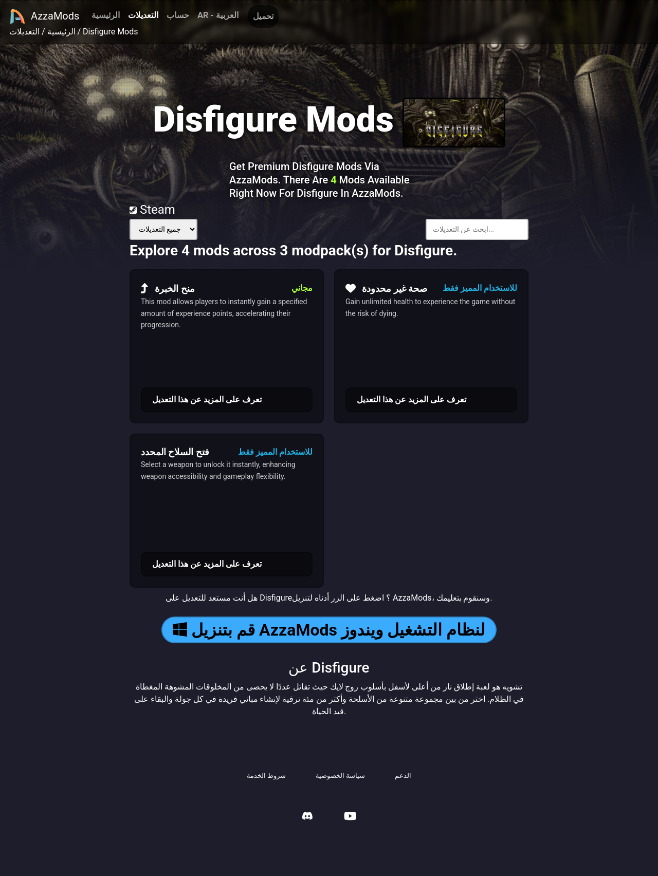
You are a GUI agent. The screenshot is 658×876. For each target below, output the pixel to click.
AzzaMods (44, 16)
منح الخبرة (168, 288)
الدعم (403, 775)
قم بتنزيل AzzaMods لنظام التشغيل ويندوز (329, 630)
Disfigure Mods (110, 31)
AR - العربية (217, 15)
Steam (152, 209)
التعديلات (143, 15)
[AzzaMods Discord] (307, 817)
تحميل (263, 16)
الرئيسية (106, 15)
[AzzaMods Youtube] (350, 817)
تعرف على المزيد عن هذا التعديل (207, 399)
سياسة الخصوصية (340, 775)
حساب (178, 15)
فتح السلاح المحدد (175, 451)
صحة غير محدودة (386, 288)
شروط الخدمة (266, 775)
